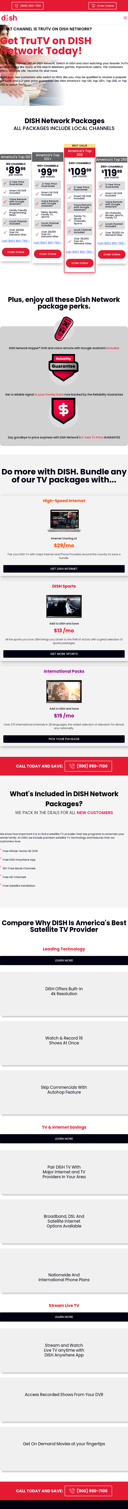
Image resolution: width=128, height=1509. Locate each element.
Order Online (102, 6)
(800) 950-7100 (88, 766)
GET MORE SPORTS (64, 654)
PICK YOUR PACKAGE (64, 739)
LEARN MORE (64, 960)
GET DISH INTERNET (64, 569)
